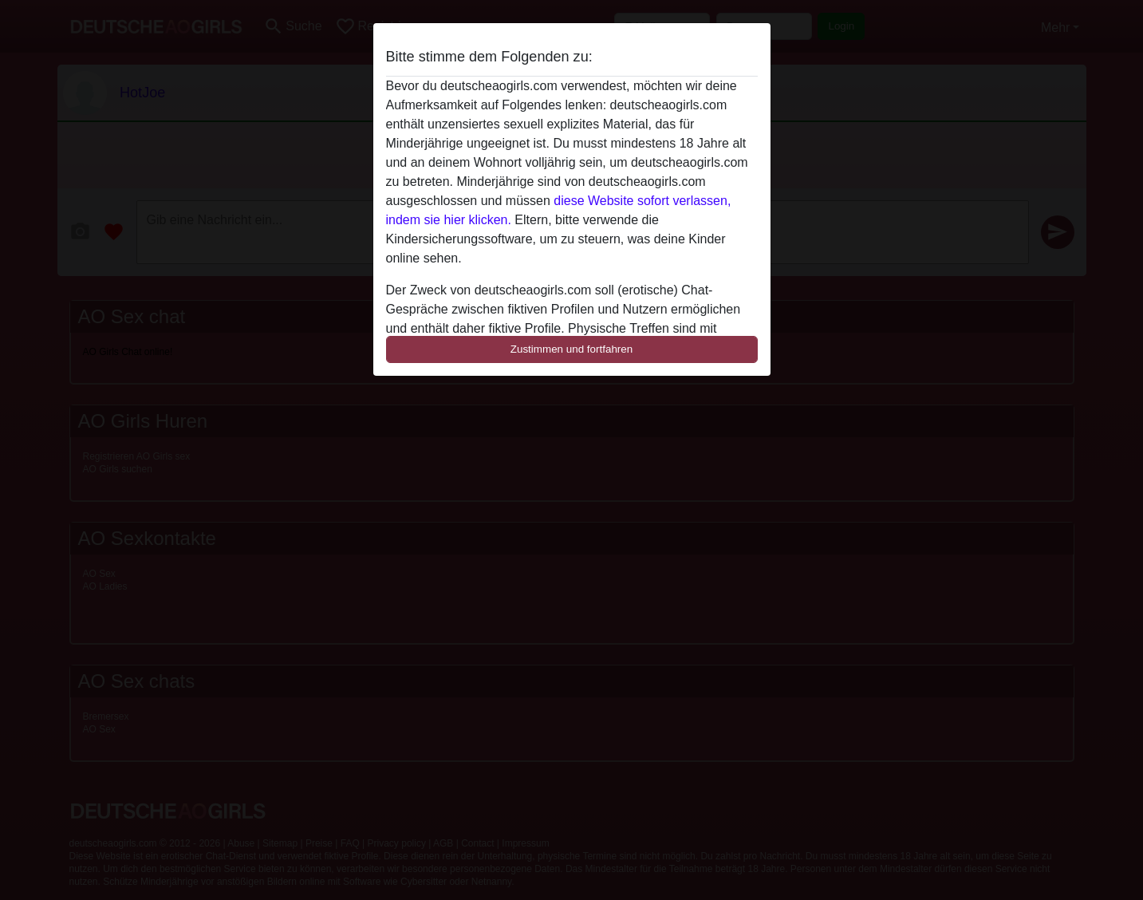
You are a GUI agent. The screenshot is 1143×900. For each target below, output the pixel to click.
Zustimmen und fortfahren (571, 349)
